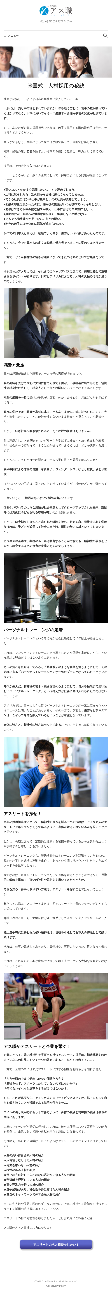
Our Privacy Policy (56, 1285)
